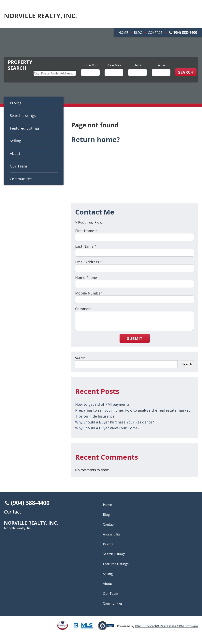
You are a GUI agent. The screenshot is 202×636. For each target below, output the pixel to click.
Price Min (90, 65)
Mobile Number (88, 293)
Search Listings (23, 115)
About (15, 153)
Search (80, 358)
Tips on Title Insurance (94, 416)
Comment (83, 308)
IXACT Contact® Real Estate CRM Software (166, 626)
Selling (15, 140)
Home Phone (86, 277)
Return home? (95, 139)
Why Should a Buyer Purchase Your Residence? (114, 422)
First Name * (86, 230)
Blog (138, 32)
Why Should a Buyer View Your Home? (107, 428)
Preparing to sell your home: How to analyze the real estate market (132, 410)
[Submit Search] (185, 72)
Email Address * (88, 262)
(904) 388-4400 (184, 32)
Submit (134, 338)
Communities (21, 178)
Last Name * (85, 246)
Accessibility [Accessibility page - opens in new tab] (112, 534)
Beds (137, 65)
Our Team (18, 166)
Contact (155, 32)
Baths (161, 65)
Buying (16, 103)
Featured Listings (25, 128)
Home (123, 32)
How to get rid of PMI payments (102, 404)
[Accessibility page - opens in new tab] (107, 628)
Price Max (114, 65)
